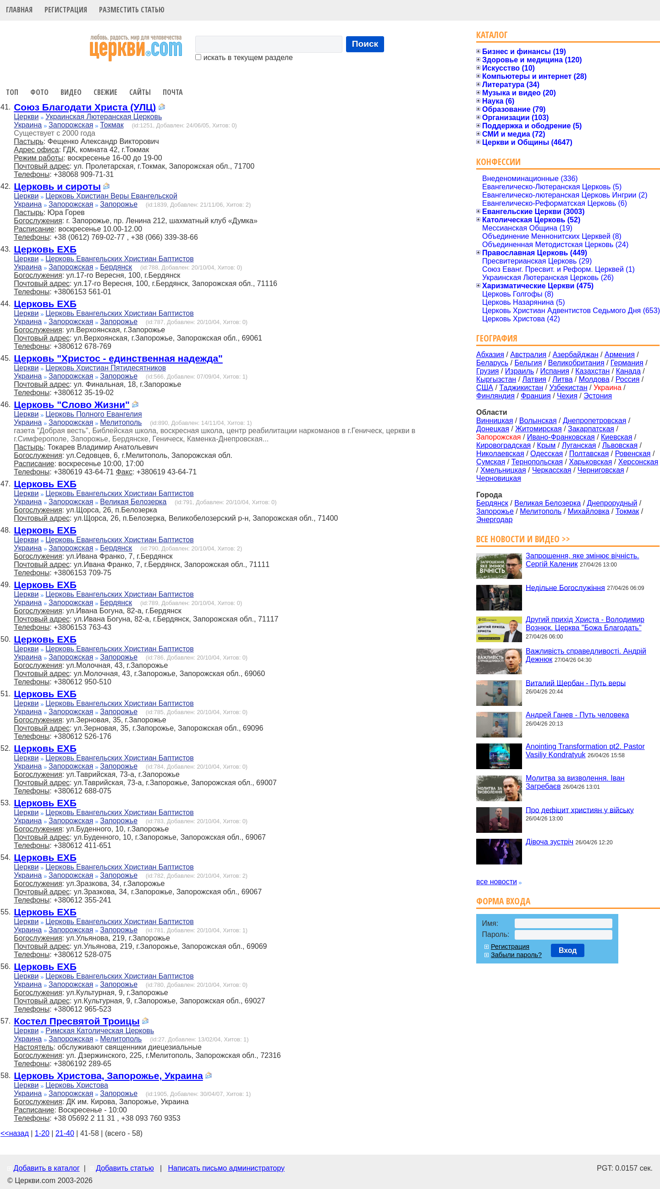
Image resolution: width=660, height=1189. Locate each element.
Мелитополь (121, 422)
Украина (28, 125)
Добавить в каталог (46, 1168)
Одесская (546, 453)
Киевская (616, 437)
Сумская (490, 462)
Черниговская (601, 470)
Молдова (594, 379)
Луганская (579, 445)
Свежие (105, 92)
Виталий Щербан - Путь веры (576, 683)
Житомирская (538, 429)
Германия (627, 363)
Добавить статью (125, 1168)
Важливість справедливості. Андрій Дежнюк (586, 655)
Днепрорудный (612, 503)
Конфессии (498, 161)
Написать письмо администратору (226, 1168)
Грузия (487, 371)
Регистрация (65, 10)
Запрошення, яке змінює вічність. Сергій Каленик (582, 560)
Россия (627, 379)
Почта (173, 92)
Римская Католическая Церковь (99, 1031)
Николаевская (500, 453)
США (484, 387)
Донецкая (492, 429)
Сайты (140, 92)
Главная (19, 10)
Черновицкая (498, 478)
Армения (620, 354)
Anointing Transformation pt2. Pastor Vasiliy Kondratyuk (585, 751)
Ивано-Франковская (561, 437)
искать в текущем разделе (243, 57)
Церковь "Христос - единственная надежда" (118, 358)
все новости (496, 882)
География (496, 338)
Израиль (519, 371)
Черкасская (552, 470)
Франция (536, 396)
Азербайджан (576, 354)
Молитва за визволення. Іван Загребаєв (575, 782)
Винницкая (494, 420)
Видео (71, 92)
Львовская (620, 445)
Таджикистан (521, 387)
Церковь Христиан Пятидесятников (105, 368)
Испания (554, 371)
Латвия (534, 379)
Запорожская (71, 125)
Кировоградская (503, 445)
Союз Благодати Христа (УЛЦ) (85, 107)
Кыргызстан (496, 379)
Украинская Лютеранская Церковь (103, 117)
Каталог (492, 34)
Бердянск (116, 267)
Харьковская (590, 462)
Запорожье (119, 204)
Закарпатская (591, 429)
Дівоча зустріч (549, 842)
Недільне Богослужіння (565, 587)
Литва (562, 379)
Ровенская (633, 453)
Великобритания (576, 363)
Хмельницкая (503, 470)
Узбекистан (568, 387)
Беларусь (492, 363)
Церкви (26, 117)
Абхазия (490, 354)
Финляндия (495, 396)
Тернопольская (537, 462)
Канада (628, 371)
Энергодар (494, 519)
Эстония (597, 396)
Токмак (111, 125)
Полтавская (589, 453)
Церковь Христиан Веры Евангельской (111, 196)
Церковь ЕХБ (45, 249)
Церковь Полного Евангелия (93, 414)
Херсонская (638, 462)
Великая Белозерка (133, 502)
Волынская (538, 420)
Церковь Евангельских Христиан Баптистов (119, 259)
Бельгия (528, 363)
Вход (568, 950)
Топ (12, 92)
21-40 (64, 1133)
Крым (546, 445)
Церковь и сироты (57, 186)
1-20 (42, 1133)
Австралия (528, 354)
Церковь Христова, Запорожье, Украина (108, 1075)
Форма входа (503, 901)
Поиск (365, 44)
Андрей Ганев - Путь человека (577, 715)
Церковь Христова (76, 1085)
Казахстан (592, 371)
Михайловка (589, 511)
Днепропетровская (594, 420)
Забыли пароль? (516, 954)
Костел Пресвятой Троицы (76, 1021)
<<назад (14, 1133)
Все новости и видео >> (523, 539)
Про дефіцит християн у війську (580, 810)
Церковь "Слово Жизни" (72, 404)
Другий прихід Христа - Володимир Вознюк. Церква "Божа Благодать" (585, 624)
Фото (39, 92)
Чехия (567, 396)
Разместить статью (132, 10)
